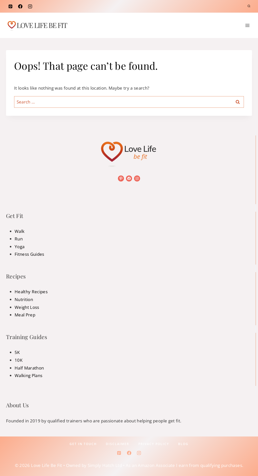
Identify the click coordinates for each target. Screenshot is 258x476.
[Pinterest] (10, 6)
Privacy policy (153, 444)
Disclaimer (117, 444)
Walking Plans (28, 375)
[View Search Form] (249, 6)
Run (19, 239)
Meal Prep (25, 315)
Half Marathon (29, 368)
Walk (19, 231)
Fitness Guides (29, 254)
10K (18, 360)
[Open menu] (247, 25)
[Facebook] (20, 6)
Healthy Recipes (31, 292)
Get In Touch (83, 444)
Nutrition (24, 299)
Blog (183, 444)
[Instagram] (30, 6)
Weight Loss (27, 307)
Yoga (19, 246)
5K (17, 352)
